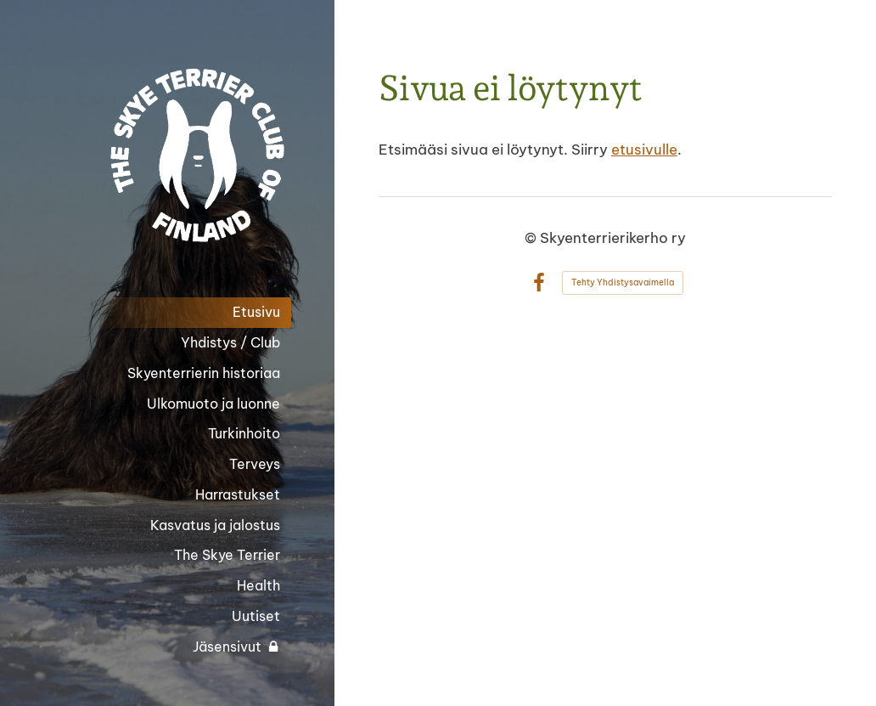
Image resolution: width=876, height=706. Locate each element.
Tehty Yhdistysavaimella (622, 282)
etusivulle (644, 149)
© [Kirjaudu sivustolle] (532, 237)
